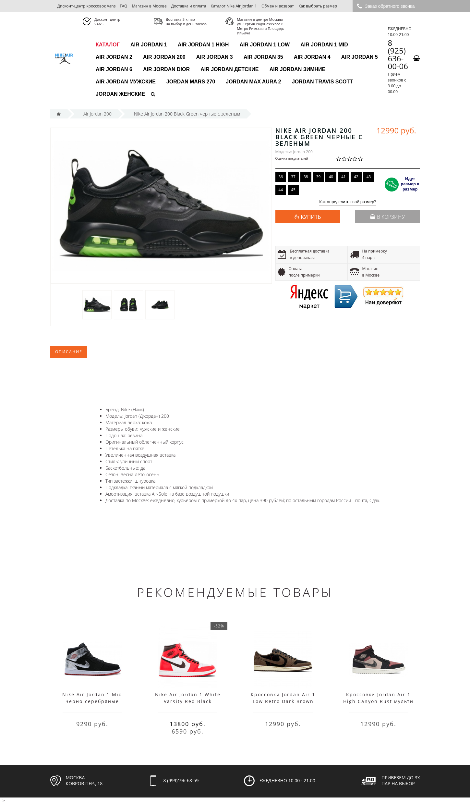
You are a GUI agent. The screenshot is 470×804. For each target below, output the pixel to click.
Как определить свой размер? (347, 202)
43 (369, 176)
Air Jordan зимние (298, 69)
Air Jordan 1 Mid (324, 44)
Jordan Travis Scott (322, 81)
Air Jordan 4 (312, 57)
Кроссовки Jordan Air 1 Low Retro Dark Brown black (283, 701)
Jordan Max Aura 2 (253, 81)
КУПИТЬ (311, 217)
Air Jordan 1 (148, 44)
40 (331, 176)
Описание (68, 351)
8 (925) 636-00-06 (398, 54)
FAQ (123, 6)
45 (293, 189)
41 (343, 176)
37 (293, 176)
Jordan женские (120, 94)
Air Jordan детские (229, 69)
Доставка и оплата (188, 6)
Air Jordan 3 (214, 57)
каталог (108, 44)
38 (306, 176)
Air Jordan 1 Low (264, 44)
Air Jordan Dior (166, 69)
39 (318, 176)
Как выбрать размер (317, 6)
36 (281, 176)
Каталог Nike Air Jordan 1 (234, 6)
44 (281, 189)
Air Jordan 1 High (203, 44)
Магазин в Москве (149, 6)
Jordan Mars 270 (190, 81)
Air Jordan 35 (263, 57)
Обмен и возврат (277, 6)
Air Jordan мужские (126, 81)
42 (356, 176)
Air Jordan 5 (359, 57)
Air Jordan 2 (114, 57)
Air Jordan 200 (164, 57)
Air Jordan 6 (114, 69)
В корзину (387, 216)
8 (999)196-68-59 (181, 780)
